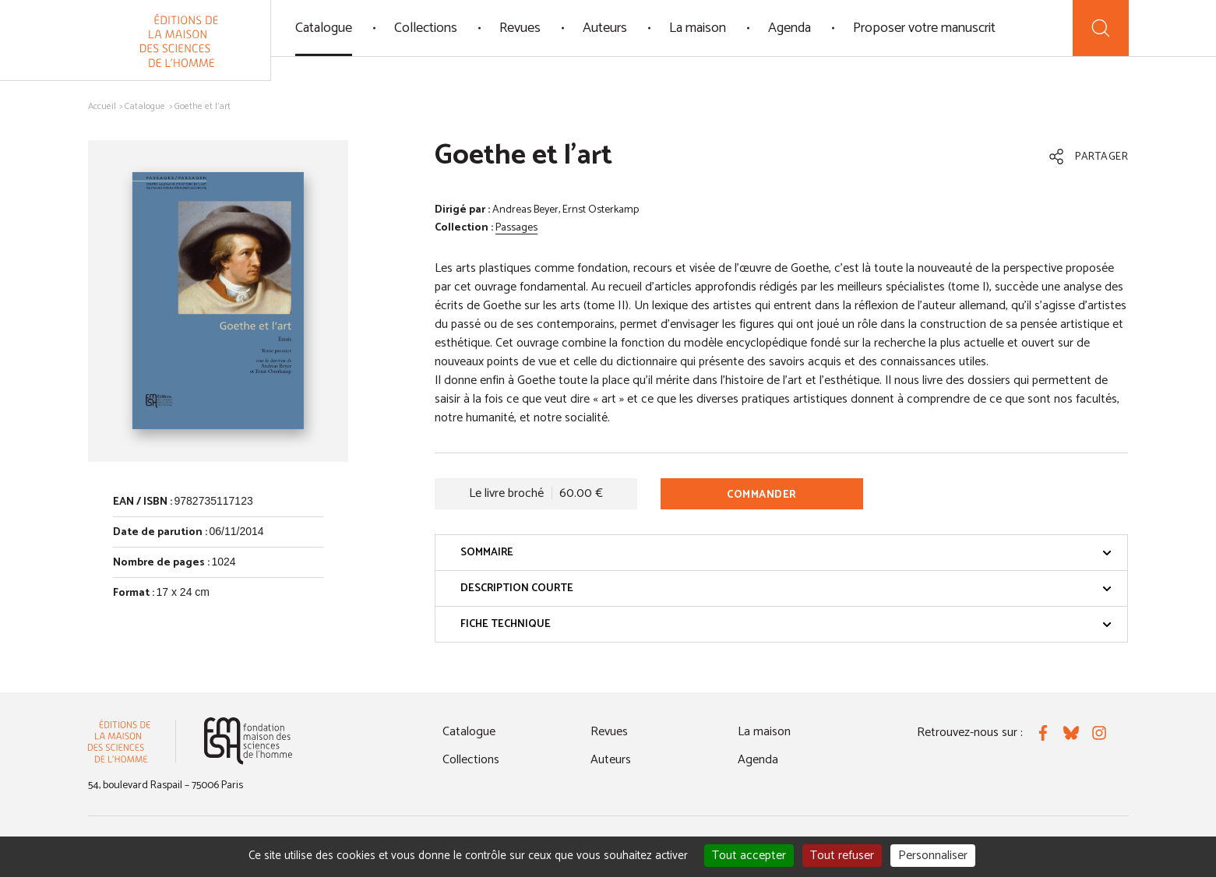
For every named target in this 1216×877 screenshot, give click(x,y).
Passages (516, 228)
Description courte (786, 588)
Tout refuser (842, 855)
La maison (697, 28)
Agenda (789, 28)
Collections (425, 28)
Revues (520, 28)
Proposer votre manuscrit (924, 28)
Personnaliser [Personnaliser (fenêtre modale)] (933, 855)
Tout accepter (749, 855)
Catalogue (323, 28)
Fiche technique (786, 624)
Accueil (102, 106)
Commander (762, 495)
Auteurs (605, 28)
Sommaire (786, 553)
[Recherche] (1101, 28)
